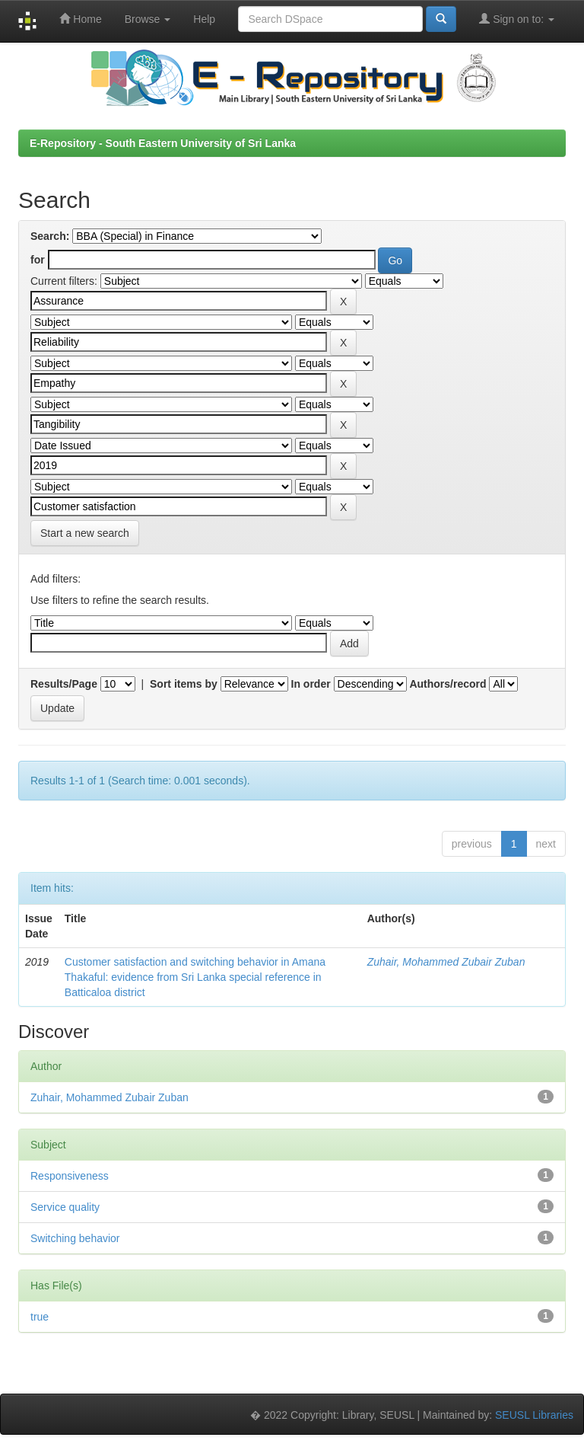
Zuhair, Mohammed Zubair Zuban (446, 962)
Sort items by (183, 684)
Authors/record (447, 684)
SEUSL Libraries (534, 1415)
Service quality (65, 1207)
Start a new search (84, 533)
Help (204, 19)
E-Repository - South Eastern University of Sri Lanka (163, 143)
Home (80, 18)
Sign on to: (516, 18)
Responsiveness (69, 1176)
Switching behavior (75, 1238)
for (37, 260)
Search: (49, 236)
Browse (148, 19)
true (39, 1317)
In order (311, 684)
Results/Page (63, 684)
